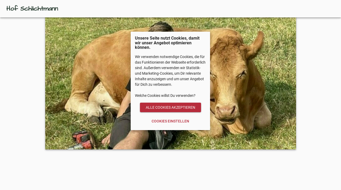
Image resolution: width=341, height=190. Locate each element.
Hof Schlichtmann (32, 8)
